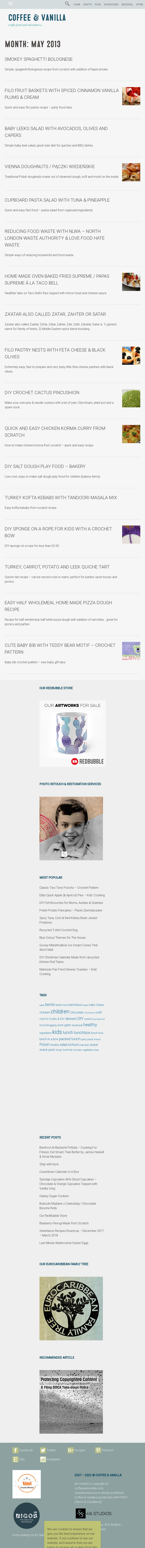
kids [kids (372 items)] (57, 1032)
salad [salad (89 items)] (63, 1045)
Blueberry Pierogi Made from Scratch (64, 1223)
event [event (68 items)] (87, 1019)
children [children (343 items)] (60, 1011)
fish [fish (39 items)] (103, 1019)
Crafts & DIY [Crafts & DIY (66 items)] (57, 1019)
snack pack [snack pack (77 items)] (47, 1049)
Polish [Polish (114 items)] (44, 1044)
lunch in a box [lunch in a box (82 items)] (48, 1039)
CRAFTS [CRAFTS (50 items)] (43, 1019)
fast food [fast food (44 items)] (96, 1019)
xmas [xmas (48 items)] (96, 1049)
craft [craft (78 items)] (98, 1012)
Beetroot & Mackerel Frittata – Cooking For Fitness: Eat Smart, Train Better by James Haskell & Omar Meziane (71, 1152)
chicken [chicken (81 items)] (44, 1012)
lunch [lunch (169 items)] (68, 1032)
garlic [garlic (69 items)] (67, 1025)
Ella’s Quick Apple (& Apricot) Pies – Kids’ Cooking (72, 895)
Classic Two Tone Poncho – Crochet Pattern (68, 887)
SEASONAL (127, 4)
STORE (139, 4)
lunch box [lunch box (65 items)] (97, 1033)
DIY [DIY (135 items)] (80, 1018)
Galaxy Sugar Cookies (54, 1196)
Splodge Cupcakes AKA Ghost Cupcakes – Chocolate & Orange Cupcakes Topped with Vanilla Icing (68, 1184)
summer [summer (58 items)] (68, 1049)
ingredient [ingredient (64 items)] (45, 1033)
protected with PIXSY (113, 1497)
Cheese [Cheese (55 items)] (100, 1004)
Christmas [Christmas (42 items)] (89, 1012)
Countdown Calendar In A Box (59, 1172)
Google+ (80, 1450)
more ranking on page (32, 1535)
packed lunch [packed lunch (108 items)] (69, 1039)
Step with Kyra (49, 1164)
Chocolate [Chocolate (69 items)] (76, 1012)
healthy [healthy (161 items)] (90, 1024)
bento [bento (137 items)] (50, 1004)
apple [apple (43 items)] (41, 1005)
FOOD (98, 4)
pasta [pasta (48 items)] (90, 1039)
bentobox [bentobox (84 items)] (75, 1005)
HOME (76, 4)
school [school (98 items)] (73, 1045)
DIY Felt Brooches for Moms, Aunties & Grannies (71, 903)
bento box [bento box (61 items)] (62, 1005)
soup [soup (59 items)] (59, 1049)
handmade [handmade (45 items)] (77, 1025)
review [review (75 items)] (54, 1045)
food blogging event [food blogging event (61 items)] (51, 1025)
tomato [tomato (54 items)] (78, 1049)
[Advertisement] (72, 1093)
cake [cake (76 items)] (92, 1005)
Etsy (22, 1459)
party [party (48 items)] (83, 1039)
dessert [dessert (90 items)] (71, 1019)
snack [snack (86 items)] (94, 1045)
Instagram (53, 1459)
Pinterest (107, 1450)
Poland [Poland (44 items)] (97, 1039)
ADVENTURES (111, 4)
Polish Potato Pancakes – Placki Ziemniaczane (70, 910)
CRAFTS (87, 4)
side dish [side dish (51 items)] (84, 1045)
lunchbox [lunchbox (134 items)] (82, 1032)
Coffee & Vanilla (37, 17)
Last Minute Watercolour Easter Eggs (63, 1243)
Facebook (26, 1450)
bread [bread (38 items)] (85, 1005)
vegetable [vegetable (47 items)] (88, 1050)
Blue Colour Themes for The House (62, 937)
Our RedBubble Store (53, 1216)
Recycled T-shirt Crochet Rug (58, 930)
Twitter (51, 1450)
